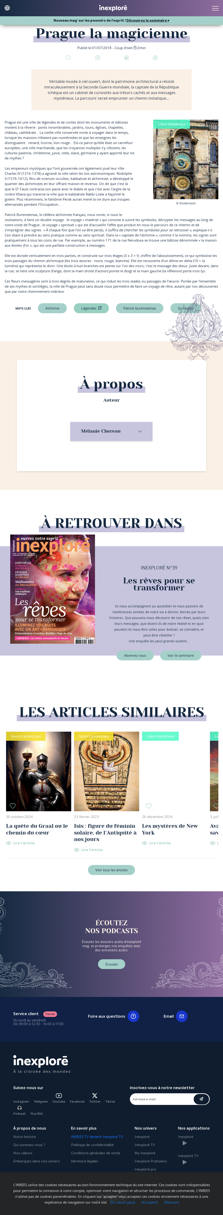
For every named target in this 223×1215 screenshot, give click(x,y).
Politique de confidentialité (92, 1145)
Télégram (41, 1101)
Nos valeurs (22, 1153)
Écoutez (111, 964)
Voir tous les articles (111, 870)
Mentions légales (84, 1161)
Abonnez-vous (135, 655)
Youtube (58, 1098)
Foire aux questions (113, 1016)
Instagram (21, 1101)
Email (176, 1016)
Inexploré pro (145, 1169)
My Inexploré (145, 1153)
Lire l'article (24, 843)
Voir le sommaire (181, 655)
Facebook (77, 1101)
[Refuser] (171, 1202)
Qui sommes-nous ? (29, 1145)
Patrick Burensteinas (139, 308)
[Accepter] (150, 1202)
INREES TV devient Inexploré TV (97, 1137)
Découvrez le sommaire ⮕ (147, 20)
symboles (185, 308)
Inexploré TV (145, 1145)
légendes (88, 308)
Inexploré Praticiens (151, 1161)
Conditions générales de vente (95, 1153)
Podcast (19, 1110)
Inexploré (142, 1137)
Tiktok (110, 1101)
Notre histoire (24, 1137)
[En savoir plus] (122, 1202)
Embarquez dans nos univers (36, 1161)
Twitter (95, 1098)
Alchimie (52, 308)
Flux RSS (36, 1113)
